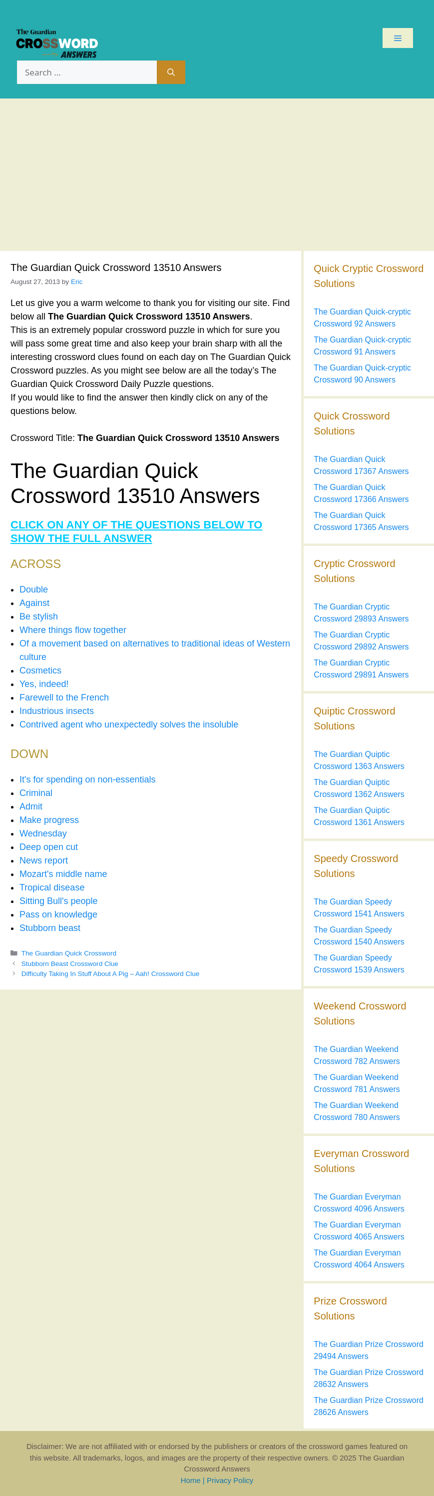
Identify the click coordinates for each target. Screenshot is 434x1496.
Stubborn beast (49, 928)
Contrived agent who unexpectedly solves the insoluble (128, 725)
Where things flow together (72, 630)
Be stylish (38, 617)
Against (34, 603)
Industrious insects (56, 711)
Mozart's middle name (63, 874)
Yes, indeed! (43, 684)
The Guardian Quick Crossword (68, 953)
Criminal (35, 793)
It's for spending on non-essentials (87, 779)
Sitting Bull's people (58, 901)
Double (33, 589)
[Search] (171, 72)
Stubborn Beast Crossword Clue (69, 964)
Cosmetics (40, 671)
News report (43, 861)
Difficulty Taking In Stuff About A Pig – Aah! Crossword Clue (110, 974)
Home (191, 1480)
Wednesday (43, 833)
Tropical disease (51, 887)
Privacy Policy (230, 1480)
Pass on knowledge (58, 915)
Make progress (49, 820)
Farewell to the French (64, 697)
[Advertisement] (217, 174)
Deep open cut (48, 847)
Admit (30, 807)
